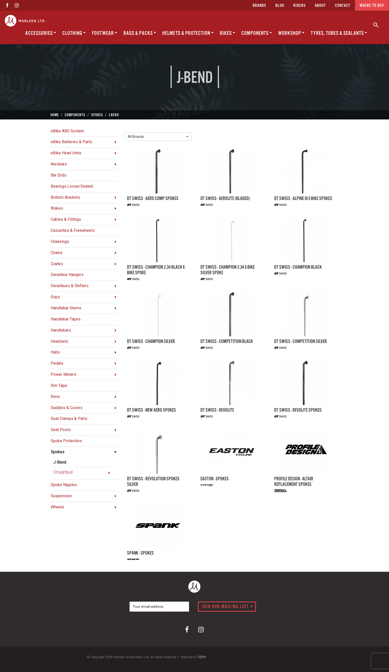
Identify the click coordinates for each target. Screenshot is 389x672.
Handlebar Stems (66, 308)
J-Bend (59, 462)
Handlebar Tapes (66, 319)
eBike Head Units (66, 153)
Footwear (104, 33)
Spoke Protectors (66, 440)
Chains (57, 252)
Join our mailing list (227, 607)
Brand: (131, 128)
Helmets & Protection (188, 33)
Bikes (227, 33)
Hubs (55, 352)
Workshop (291, 33)
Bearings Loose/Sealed (72, 186)
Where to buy (371, 5)
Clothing (74, 33)
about (320, 5)
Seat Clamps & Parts (69, 418)
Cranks (57, 263)
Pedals (57, 363)
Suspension (61, 495)
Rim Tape (59, 385)
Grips (55, 296)
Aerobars (59, 164)
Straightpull (63, 472)
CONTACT (342, 5)
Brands (259, 5)
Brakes (57, 208)
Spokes (57, 452)
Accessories (40, 33)
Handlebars (61, 330)
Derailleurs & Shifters (70, 285)
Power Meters (63, 374)
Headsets (59, 341)
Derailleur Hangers (67, 274)
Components (256, 33)
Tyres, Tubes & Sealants (339, 33)
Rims (55, 396)
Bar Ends (58, 175)
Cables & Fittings (66, 219)
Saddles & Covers (67, 407)
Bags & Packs (139, 33)
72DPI (201, 657)
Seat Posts (61, 429)
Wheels (57, 507)
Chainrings (60, 241)
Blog (279, 5)
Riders (299, 5)
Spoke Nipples (64, 484)
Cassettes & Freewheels (73, 230)
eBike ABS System (67, 131)
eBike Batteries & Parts (71, 141)
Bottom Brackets (65, 197)
